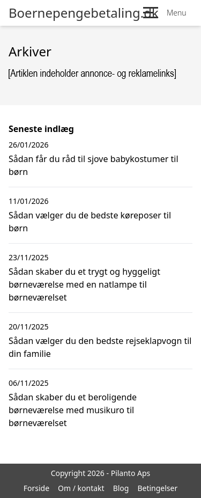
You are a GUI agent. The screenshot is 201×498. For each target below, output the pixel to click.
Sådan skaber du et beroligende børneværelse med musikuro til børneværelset (73, 410)
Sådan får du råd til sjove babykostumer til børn (93, 165)
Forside (36, 488)
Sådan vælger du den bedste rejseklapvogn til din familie (100, 347)
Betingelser (157, 488)
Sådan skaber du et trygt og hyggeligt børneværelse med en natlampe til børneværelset (84, 284)
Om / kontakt (81, 488)
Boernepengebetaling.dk (84, 12)
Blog (121, 488)
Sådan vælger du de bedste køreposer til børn (90, 221)
